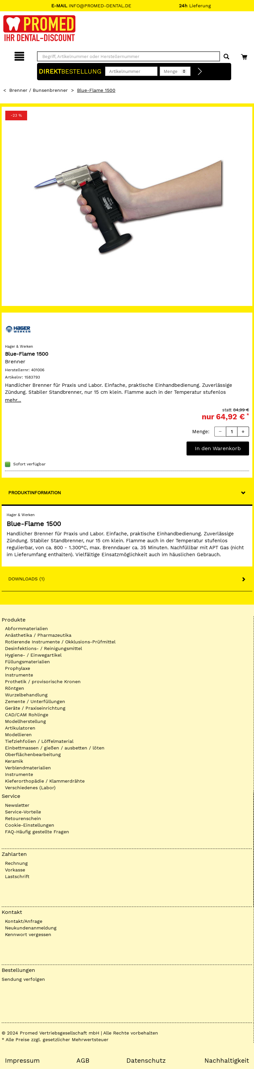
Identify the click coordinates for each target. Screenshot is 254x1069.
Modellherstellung (25, 721)
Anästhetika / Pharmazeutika (38, 635)
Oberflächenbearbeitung (33, 754)
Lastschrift (17, 876)
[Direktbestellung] (200, 72)
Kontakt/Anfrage (23, 921)
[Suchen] (226, 57)
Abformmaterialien (26, 628)
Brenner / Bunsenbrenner (38, 90)
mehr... (13, 400)
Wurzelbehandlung (26, 694)
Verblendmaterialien (28, 767)
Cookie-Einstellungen (29, 825)
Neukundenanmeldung (31, 927)
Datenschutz (146, 1060)
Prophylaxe (17, 668)
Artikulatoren (20, 728)
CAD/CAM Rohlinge (26, 714)
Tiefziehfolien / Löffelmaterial (39, 741)
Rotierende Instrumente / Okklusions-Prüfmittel (60, 641)
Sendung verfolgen (23, 979)
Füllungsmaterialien (27, 661)
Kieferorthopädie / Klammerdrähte (45, 781)
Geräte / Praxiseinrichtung (35, 708)
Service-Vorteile (23, 811)
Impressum (22, 1060)
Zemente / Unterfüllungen (35, 701)
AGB (82, 1060)
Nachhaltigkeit (226, 1060)
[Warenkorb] (245, 55)
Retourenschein (23, 818)
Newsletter (17, 805)
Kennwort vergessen (28, 934)
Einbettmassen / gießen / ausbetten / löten (55, 747)
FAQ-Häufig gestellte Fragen (37, 831)
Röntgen (14, 688)
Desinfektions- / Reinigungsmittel (43, 648)
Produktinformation (34, 492)
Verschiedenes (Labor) (30, 787)
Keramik (14, 761)
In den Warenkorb (218, 448)
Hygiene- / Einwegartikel (33, 655)
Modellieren (18, 734)
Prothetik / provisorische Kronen (43, 681)
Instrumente (19, 675)
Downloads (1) (26, 578)
